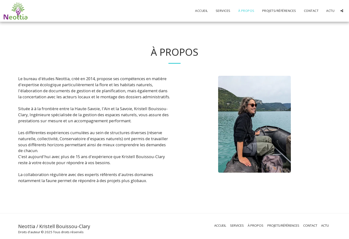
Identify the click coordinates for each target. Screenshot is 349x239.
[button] (342, 10)
